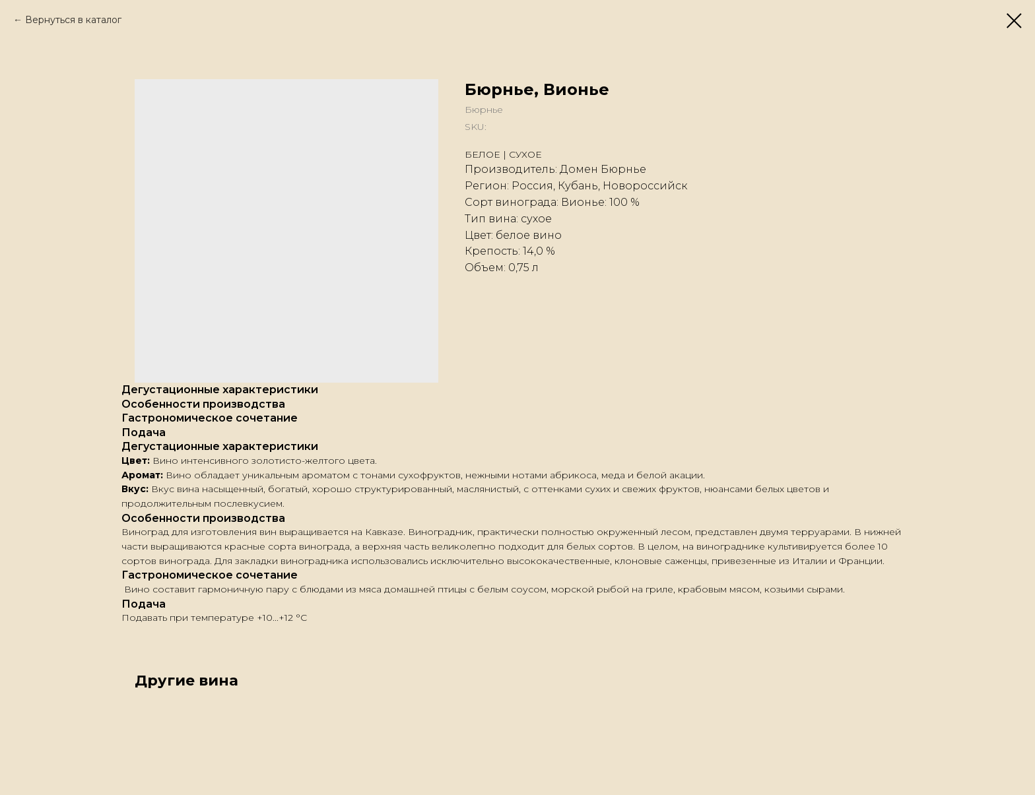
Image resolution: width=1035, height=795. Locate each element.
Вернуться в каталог (73, 20)
